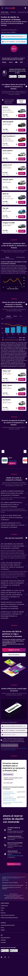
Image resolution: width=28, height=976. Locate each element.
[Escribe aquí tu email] (15, 735)
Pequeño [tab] (8, 316)
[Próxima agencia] (25, 451)
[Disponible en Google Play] (13, 77)
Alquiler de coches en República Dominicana (13, 895)
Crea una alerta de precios (13, 855)
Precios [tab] (7, 257)
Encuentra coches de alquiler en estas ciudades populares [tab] (13, 778)
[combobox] (9, 30)
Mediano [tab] (15, 316)
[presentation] (22, 76)
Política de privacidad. (11, 749)
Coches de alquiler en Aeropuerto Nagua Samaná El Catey (12, 803)
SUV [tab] (21, 316)
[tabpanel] (14, 277)
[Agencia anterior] (3, 451)
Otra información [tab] (20, 257)
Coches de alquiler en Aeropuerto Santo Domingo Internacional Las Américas (9, 799)
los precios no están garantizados (13, 878)
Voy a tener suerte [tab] (8, 782)
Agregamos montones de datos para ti (14, 885)
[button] (2, 8)
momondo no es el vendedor (14, 882)
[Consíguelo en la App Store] (14, 950)
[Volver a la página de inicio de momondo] (10, 8)
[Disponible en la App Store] (22, 77)
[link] (21, 115)
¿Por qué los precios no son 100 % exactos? (14, 888)
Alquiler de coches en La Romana (13, 896)
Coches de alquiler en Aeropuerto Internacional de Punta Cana (9, 793)
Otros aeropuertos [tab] (8, 774)
